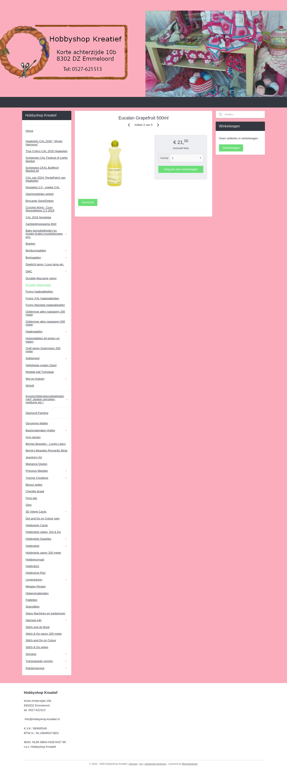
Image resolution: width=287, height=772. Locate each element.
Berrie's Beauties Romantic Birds (47, 450)
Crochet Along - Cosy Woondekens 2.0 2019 (40, 209)
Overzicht (88, 202)
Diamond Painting (37, 413)
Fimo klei (31, 498)
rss (141, 764)
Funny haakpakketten (39, 291)
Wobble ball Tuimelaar (40, 372)
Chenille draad (35, 491)
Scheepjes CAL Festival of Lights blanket (47, 159)
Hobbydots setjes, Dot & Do (43, 532)
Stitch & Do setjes (37, 647)
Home (29, 130)
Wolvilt (30, 385)
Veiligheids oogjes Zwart (41, 365)
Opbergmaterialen (37, 593)
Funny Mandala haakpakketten (45, 305)
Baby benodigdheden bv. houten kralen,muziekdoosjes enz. (47, 234)
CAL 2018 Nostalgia (38, 217)
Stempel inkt (47, 620)
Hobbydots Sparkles (47, 539)
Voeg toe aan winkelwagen (181, 169)
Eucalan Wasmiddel (38, 285)
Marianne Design (36, 464)
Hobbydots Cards (37, 525)
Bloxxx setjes (34, 484)
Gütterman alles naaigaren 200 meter (45, 313)
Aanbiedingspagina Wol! (41, 224)
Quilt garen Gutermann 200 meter (43, 350)
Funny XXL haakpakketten (42, 298)
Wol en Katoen (47, 379)
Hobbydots (47, 546)
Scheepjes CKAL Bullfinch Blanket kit (42, 169)
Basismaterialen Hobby (47, 430)
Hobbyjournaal (35, 559)
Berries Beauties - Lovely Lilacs (46, 443)
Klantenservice (47, 668)
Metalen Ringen (36, 586)
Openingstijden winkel (39, 194)
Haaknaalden (47, 331)
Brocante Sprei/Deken (40, 200)
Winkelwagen (231, 147)
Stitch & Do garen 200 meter (44, 633)
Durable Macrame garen (41, 278)
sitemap (133, 764)
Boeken (30, 243)
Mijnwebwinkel (190, 764)
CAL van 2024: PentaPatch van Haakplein (46, 179)
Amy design (33, 437)
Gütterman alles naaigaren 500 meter (45, 323)
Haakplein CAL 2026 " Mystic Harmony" (44, 143)
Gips (29, 504)
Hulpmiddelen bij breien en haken (43, 340)
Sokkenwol (47, 358)
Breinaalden (47, 257)
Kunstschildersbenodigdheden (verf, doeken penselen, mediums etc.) (47, 399)
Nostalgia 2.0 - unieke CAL (43, 187)
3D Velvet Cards (47, 511)
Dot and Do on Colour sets (42, 518)
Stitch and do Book (38, 627)
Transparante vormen (47, 661)
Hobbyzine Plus (35, 572)
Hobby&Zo (32, 566)
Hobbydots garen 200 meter (43, 552)
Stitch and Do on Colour (41, 640)
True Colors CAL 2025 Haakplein (47, 151)
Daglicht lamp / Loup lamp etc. (45, 264)
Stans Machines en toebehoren (45, 613)
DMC (47, 271)
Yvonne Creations (47, 478)
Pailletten (31, 600)
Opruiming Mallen (37, 423)
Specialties (33, 606)
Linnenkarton (47, 579)
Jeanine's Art (34, 457)
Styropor (47, 654)
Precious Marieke (47, 471)
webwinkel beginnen (155, 764)
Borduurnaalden (47, 250)
